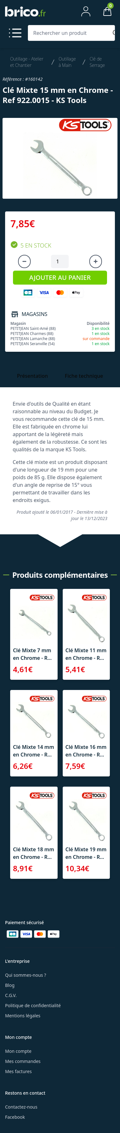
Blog (10, 985)
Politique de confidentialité (33, 1005)
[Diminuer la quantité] (24, 261)
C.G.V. (10, 995)
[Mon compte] (86, 11)
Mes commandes (23, 1061)
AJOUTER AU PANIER (60, 277)
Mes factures (18, 1071)
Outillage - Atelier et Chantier (26, 62)
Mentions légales (23, 1016)
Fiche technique (84, 375)
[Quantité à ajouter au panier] (60, 261)
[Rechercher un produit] (69, 33)
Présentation (32, 375)
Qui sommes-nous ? (25, 975)
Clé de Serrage (97, 62)
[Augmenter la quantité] (95, 261)
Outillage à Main (67, 62)
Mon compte (18, 1051)
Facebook (15, 1117)
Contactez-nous (21, 1107)
